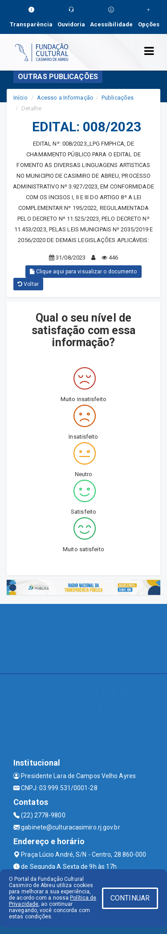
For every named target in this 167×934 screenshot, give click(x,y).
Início (20, 97)
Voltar (28, 284)
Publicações (118, 97)
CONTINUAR (130, 898)
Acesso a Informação (65, 97)
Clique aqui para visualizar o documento (83, 271)
